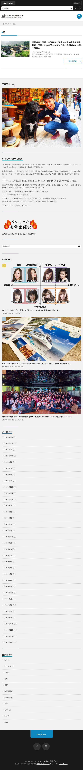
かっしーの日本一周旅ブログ (48, 761)
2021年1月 (9, 530)
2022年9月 (9, 462)
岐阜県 (66, 54)
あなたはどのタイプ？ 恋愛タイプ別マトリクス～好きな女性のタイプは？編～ (31, 310)
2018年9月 (9, 642)
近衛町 (41, 56)
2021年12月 (9, 487)
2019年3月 (9, 605)
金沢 (45, 56)
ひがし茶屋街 (38, 54)
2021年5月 (9, 518)
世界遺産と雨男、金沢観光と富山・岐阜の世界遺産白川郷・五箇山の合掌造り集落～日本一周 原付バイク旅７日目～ (56, 45)
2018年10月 (9, 636)
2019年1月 (9, 618)
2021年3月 (9, 524)
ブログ (7, 673)
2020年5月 (9, 562)
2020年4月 (9, 568)
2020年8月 (9, 549)
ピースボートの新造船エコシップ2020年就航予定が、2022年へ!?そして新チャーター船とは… (36, 363)
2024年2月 (9, 450)
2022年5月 (9, 468)
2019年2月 (9, 611)
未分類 (7, 716)
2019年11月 (9, 593)
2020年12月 (9, 537)
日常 (6, 704)
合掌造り (60, 54)
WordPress (63, 764)
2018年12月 (9, 624)
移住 (6, 722)
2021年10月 (9, 499)
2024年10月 (9, 443)
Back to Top (41, 735)
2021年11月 (9, 493)
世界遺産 (47, 54)
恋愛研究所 (18, 313)
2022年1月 (9, 481)
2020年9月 (9, 543)
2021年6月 (9, 512)
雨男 (49, 56)
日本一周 (47, 52)
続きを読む (73, 61)
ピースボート (19, 366)
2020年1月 (9, 586)
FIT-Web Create (43, 764)
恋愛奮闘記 (9, 691)
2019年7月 (9, 599)
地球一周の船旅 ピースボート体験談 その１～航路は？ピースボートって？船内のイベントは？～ (37, 417)
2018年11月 (9, 630)
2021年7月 (9, 506)
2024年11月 (9, 437)
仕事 (6, 679)
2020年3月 (9, 574)
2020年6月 (9, 555)
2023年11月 (9, 456)
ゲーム (7, 660)
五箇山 (53, 54)
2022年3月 (9, 475)
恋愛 (6, 685)
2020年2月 (9, 580)
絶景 (36, 56)
